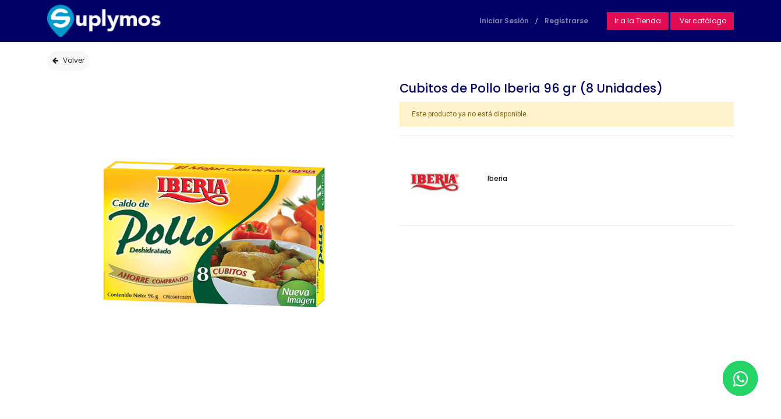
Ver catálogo (702, 21)
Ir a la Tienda (637, 21)
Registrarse (566, 21)
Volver (68, 60)
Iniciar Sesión (504, 21)
